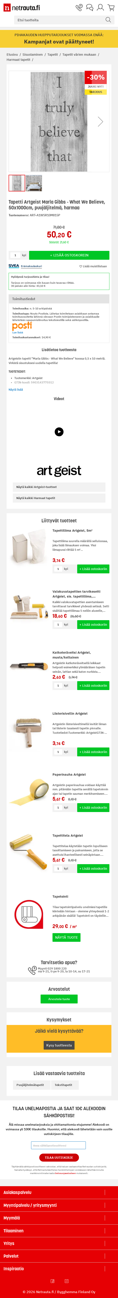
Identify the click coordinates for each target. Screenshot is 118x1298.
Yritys (9, 1243)
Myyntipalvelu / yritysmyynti (30, 1205)
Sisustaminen (33, 54)
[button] (100, 121)
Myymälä (12, 1218)
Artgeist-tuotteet (36, 487)
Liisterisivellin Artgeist (70, 713)
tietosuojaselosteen (65, 1173)
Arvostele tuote (59, 999)
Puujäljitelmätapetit (30, 1085)
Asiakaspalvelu (17, 1192)
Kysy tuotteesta (59, 1045)
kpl (66, 569)
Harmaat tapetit (19, 59)
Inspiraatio (14, 1269)
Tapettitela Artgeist (67, 835)
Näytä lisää (16, 389)
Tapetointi (60, 896)
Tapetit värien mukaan (79, 54)
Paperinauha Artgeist (69, 774)
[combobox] (64, 20)
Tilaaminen (14, 1231)
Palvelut (11, 1256)
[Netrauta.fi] (22, 8)
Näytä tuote (66, 937)
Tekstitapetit (63, 1085)
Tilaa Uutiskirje (59, 1158)
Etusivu (13, 54)
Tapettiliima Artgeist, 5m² (72, 530)
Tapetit (53, 54)
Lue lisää (17, 332)
